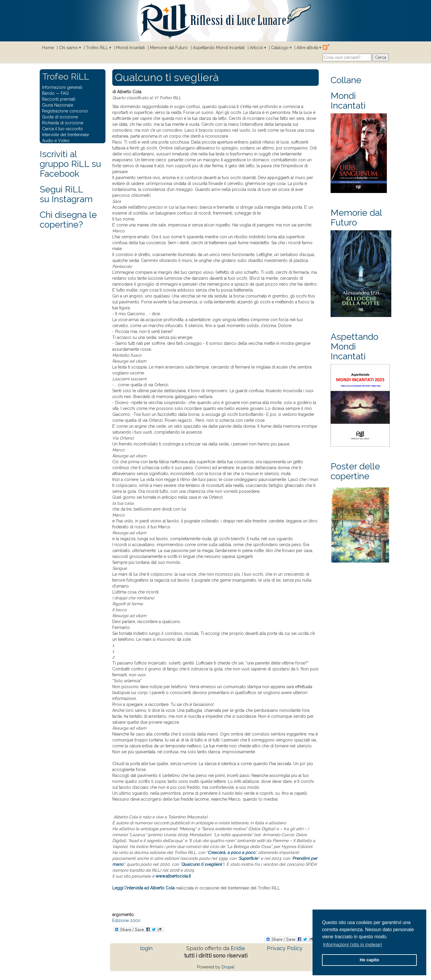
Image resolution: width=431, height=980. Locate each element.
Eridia (238, 948)
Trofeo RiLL (97, 47)
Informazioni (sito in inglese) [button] (352, 944)
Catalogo (280, 47)
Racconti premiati (58, 99)
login (146, 948)
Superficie (248, 858)
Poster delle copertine (355, 471)
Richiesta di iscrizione (62, 122)
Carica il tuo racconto (62, 128)
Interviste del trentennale (65, 134)
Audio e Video (56, 140)
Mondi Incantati (130, 47)
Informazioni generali (62, 87)
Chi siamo (68, 47)
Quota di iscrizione (60, 117)
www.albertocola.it (173, 876)
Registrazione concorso (65, 111)
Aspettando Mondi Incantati (219, 47)
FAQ (65, 93)
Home (48, 47)
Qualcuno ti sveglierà (201, 864)
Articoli (256, 47)
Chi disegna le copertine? (68, 220)
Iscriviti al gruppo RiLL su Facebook (70, 164)
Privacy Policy (284, 948)
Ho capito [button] (369, 960)
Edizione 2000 (126, 920)
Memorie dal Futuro (169, 47)
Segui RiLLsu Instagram (66, 194)
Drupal (228, 967)
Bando (48, 93)
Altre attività (307, 47)
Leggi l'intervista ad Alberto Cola (143, 888)
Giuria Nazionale (57, 105)
